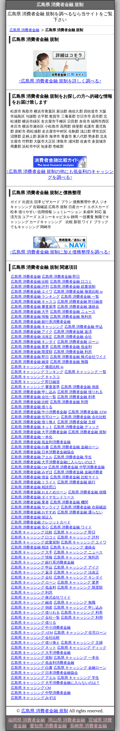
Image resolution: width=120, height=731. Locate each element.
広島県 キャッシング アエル (33, 678)
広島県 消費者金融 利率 (76, 397)
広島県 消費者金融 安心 (30, 527)
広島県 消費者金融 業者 (30, 502)
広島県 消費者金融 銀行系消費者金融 (41, 322)
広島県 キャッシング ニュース (78, 552)
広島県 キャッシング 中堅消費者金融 (41, 693)
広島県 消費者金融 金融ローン (74, 447)
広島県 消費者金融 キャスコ (33, 301)
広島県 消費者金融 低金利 (71, 347)
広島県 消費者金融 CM (29, 467)
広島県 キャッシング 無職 (74, 602)
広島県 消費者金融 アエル (32, 457)
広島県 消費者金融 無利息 (71, 317)
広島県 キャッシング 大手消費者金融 (41, 652)
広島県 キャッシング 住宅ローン (80, 632)
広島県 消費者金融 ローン (78, 342)
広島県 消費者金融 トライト (33, 482)
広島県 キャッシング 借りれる (35, 612)
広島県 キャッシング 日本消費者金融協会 (44, 673)
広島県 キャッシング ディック (81, 647)
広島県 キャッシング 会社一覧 (35, 617)
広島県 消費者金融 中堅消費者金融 (76, 467)
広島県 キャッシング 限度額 (80, 587)
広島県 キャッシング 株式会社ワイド (41, 597)
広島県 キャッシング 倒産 (32, 607)
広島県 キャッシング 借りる (33, 622)
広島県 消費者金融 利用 (69, 402)
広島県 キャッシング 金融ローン (80, 668)
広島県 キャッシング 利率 (82, 612)
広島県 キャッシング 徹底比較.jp (37, 367)
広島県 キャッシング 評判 (78, 537)
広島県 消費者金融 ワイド (71, 527)
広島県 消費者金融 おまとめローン (39, 492)
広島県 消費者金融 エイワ (32, 291)
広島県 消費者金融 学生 (73, 457)
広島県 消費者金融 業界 (30, 347)
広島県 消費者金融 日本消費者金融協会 (43, 452)
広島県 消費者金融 (24, 30)
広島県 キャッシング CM (31, 688)
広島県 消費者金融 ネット (32, 427)
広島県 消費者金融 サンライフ (35, 507)
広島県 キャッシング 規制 (32, 658)
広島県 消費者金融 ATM (87, 412)
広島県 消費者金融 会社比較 (83, 417)
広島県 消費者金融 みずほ (32, 472)
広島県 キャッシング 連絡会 (72, 547)
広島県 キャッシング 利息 (32, 592)
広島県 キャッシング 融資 (32, 602)
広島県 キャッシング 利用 (82, 617)
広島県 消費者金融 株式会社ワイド (78, 357)
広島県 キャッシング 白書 (32, 668)
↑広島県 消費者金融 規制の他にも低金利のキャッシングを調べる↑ (60, 172)
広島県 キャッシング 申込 (32, 567)
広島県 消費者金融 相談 (30, 547)
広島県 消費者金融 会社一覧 (33, 397)
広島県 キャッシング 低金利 (33, 587)
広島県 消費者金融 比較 (30, 281)
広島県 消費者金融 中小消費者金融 (39, 412)
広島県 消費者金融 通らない (80, 512)
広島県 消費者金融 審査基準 (33, 306)
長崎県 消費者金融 (88, 725)
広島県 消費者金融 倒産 (80, 387)
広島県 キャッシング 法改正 (76, 572)
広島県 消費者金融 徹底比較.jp (78, 291)
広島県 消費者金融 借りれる (80, 392)
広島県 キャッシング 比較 (32, 532)
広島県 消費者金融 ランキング (35, 296)
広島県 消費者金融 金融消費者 (78, 472)
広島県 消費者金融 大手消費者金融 (39, 432)
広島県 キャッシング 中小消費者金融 (41, 627)
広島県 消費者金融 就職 (87, 492)
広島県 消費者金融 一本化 (32, 437)
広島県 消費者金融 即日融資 (80, 301)
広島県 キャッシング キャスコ (35, 377)
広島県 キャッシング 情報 (32, 557)
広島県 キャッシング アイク (76, 567)
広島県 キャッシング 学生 (78, 678)
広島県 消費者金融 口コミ (71, 281)
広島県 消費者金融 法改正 (32, 337)
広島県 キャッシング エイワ (83, 542)
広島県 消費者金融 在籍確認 (83, 507)
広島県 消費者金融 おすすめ (33, 512)
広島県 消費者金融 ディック (76, 427)
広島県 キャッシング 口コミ (33, 537)
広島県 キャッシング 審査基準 (35, 387)
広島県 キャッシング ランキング (37, 372)
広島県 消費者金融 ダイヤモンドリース (43, 497)
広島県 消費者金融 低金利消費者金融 (41, 442)
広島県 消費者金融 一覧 (80, 296)
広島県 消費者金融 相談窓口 (33, 487)
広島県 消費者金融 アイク (32, 332)
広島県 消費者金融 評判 (30, 286)
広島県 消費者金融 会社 (73, 337)
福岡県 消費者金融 (26, 720)
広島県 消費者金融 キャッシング (37, 327)
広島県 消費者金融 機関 (69, 502)
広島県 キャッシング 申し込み (78, 607)
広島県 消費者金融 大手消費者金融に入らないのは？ (53, 462)
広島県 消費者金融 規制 (87, 432)
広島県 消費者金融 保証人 (32, 517)
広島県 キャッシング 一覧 (85, 372)
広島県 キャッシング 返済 (32, 572)
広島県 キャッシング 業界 (78, 582)
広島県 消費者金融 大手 (30, 312)
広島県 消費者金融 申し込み (33, 392)
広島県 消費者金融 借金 (30, 477)
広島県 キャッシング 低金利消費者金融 (43, 663)
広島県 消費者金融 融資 (30, 362)
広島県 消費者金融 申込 (83, 327)
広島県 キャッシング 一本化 (76, 658)
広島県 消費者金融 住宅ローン (35, 417)
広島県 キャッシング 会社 (32, 577)
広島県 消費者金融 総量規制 (72, 286)
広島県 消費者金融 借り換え (33, 422)
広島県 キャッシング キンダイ (78, 577)
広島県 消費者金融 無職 (69, 362)
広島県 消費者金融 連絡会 (78, 306)
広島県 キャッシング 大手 (32, 552)
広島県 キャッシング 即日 (74, 532)
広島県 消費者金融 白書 (30, 447)
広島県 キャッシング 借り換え (35, 642)
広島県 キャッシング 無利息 (76, 557)
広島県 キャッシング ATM (32, 632)
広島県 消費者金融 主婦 (76, 422)
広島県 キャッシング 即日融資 (35, 382)
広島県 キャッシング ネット (33, 647)
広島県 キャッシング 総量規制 (35, 542)
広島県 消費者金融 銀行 (76, 482)
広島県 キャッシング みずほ (33, 698)
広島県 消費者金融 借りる (32, 407)
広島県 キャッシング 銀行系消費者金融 (43, 562)
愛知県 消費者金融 (48, 725)
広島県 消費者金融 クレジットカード (41, 522)
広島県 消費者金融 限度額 (32, 352)
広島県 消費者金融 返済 (73, 332)
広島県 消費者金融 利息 (73, 352)
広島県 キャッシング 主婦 (82, 642)
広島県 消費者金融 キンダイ (33, 342)
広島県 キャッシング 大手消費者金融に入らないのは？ (55, 683)
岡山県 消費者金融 (66, 720)
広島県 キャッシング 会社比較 (35, 637)
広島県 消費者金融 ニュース (72, 312)
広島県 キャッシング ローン (33, 582)
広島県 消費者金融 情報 (30, 317)
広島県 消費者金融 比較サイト (74, 477)
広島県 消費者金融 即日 (61, 276)
